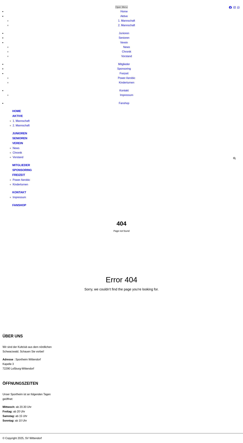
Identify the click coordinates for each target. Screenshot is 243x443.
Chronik (126, 51)
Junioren (124, 33)
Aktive (124, 16)
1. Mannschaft (126, 20)
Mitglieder (124, 64)
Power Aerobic (126, 78)
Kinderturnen (126, 82)
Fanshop (124, 103)
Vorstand (126, 56)
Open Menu (121, 7)
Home (124, 11)
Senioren (124, 37)
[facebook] (231, 7)
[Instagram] (235, 7)
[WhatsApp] (238, 7)
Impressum (126, 95)
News (126, 47)
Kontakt (124, 90)
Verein (124, 42)
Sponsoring (124, 68)
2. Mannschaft (126, 25)
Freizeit (124, 73)
